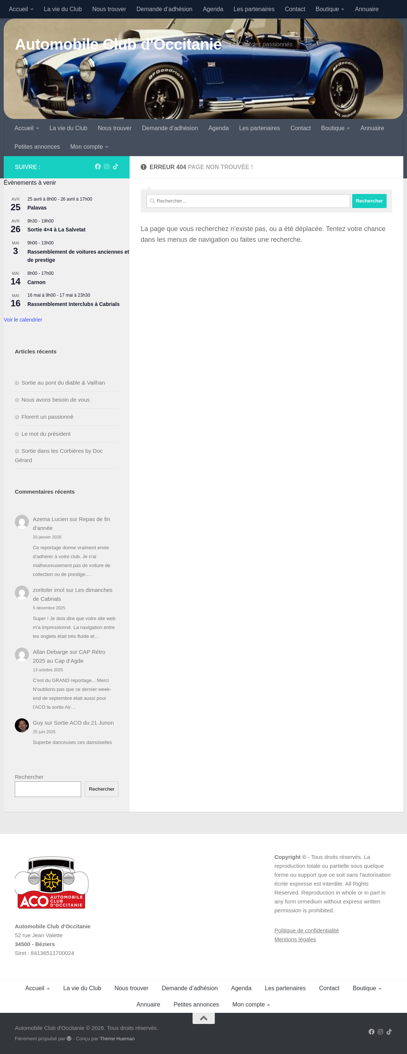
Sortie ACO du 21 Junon (84, 722)
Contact (295, 9)
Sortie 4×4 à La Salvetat (56, 230)
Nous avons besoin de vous (55, 399)
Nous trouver (109, 9)
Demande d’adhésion (164, 9)
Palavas (37, 208)
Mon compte (86, 147)
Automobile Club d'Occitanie (118, 44)
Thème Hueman (117, 1038)
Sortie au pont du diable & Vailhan (63, 382)
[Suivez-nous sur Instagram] (107, 167)
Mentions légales (295, 939)
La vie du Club (63, 9)
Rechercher (29, 777)
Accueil (18, 9)
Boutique (327, 9)
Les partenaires (254, 9)
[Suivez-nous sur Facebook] (98, 167)
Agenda (213, 9)
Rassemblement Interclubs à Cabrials (73, 304)
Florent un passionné (47, 417)
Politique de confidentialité (306, 930)
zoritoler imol (48, 590)
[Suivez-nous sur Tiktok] (116, 167)
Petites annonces (37, 147)
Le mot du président (46, 434)
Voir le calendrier (23, 320)
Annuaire (366, 9)
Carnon (36, 282)
